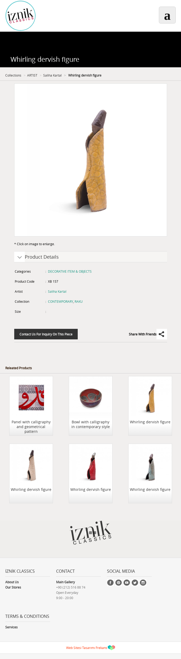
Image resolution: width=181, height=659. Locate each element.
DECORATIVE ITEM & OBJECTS (70, 271)
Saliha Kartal (52, 75)
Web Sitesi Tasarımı (80, 648)
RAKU (79, 301)
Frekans (101, 648)
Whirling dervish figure (84, 75)
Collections (13, 75)
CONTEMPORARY (60, 301)
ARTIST (32, 75)
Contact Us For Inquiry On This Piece (45, 334)
